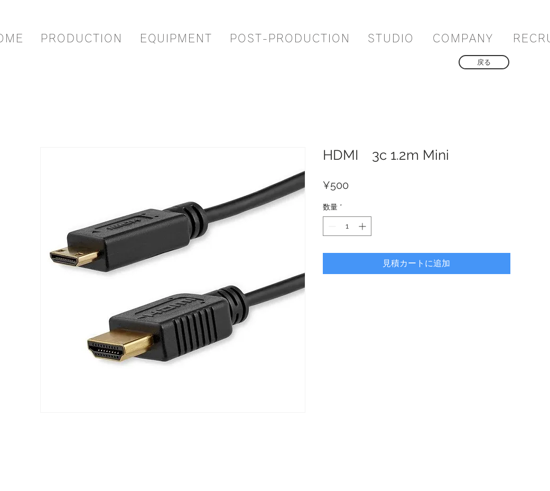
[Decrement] (331, 226)
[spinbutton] (347, 226)
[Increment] (363, 226)
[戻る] (484, 62)
